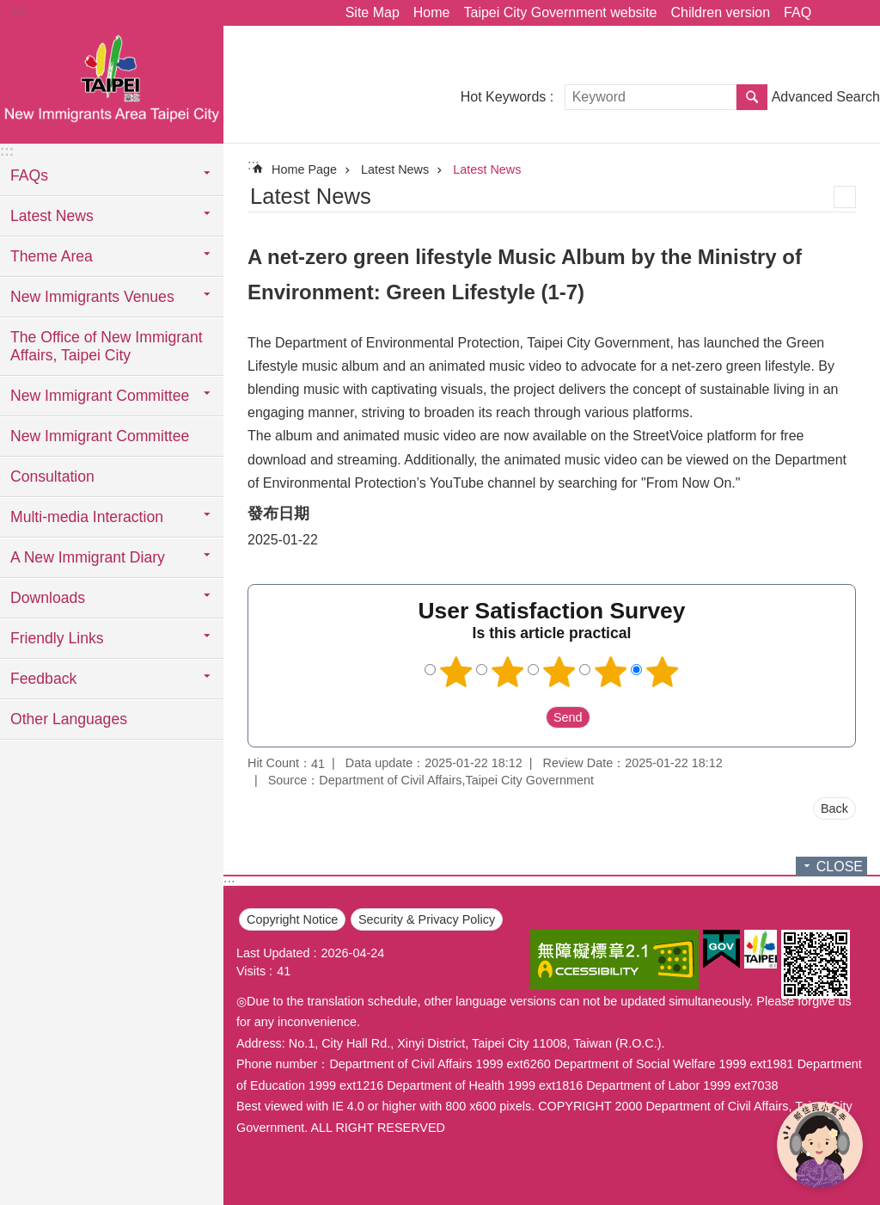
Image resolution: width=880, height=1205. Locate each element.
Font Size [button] (856, 13)
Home (431, 12)
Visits (251, 971)
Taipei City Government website (560, 12)
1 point (456, 671)
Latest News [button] (52, 215)
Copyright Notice (292, 919)
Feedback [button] (43, 678)
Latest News (395, 169)
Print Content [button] (845, 197)
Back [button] (834, 808)
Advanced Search (826, 96)
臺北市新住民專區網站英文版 (111, 83)
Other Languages (68, 719)
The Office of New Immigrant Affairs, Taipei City (106, 346)
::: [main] (253, 164)
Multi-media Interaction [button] (86, 517)
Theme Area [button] (51, 256)
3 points (559, 671)
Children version (720, 12)
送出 (529, 717)
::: (18, 10)
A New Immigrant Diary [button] (87, 557)
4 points (611, 671)
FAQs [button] (29, 175)
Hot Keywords (504, 96)
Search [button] (751, 97)
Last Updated (273, 953)
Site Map (372, 12)
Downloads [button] (47, 597)
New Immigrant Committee (99, 436)
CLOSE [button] (839, 866)
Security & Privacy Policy (426, 919)
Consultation (52, 476)
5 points (662, 671)
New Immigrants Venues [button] (92, 296)
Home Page (304, 169)
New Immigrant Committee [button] (99, 395)
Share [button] (832, 13)
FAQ (797, 12)
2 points (508, 671)
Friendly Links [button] (57, 638)
